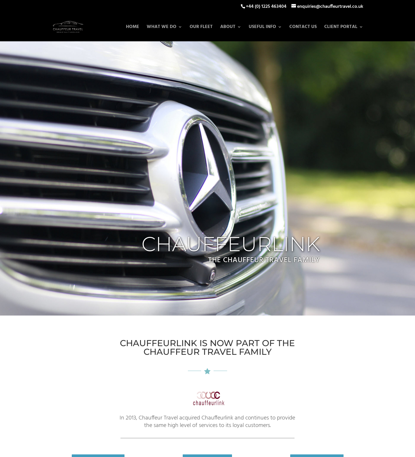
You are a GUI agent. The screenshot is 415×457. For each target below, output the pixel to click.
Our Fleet (201, 28)
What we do (161, 28)
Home (132, 28)
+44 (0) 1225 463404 (266, 6)
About (227, 28)
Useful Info (262, 28)
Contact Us (303, 28)
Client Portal (340, 28)
